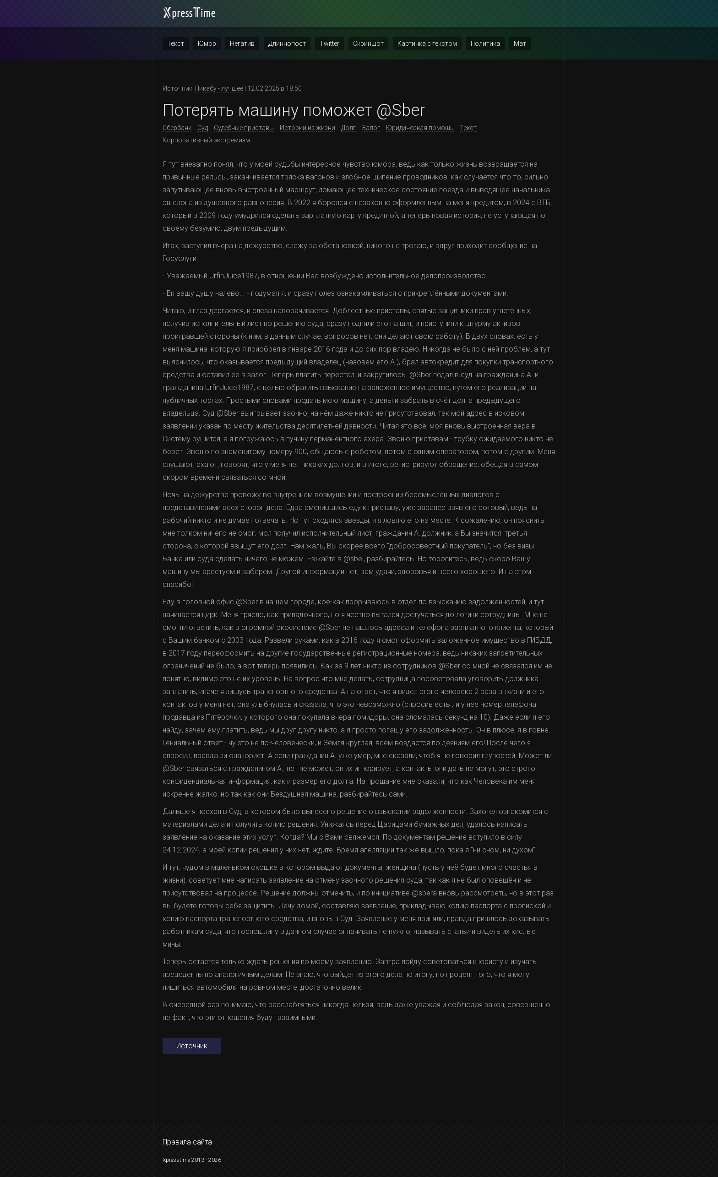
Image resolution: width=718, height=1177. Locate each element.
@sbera (424, 893)
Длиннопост (287, 43)
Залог (371, 127)
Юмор (207, 43)
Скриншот (368, 43)
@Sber (420, 374)
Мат (520, 43)
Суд (202, 127)
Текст (175, 43)
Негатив (242, 43)
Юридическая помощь (420, 127)
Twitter (329, 43)
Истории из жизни (307, 127)
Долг (348, 127)
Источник (191, 1045)
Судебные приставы (244, 127)
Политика (485, 43)
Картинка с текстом (427, 43)
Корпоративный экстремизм (206, 140)
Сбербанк (177, 127)
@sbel (353, 558)
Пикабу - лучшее (219, 88)
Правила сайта (187, 1142)
